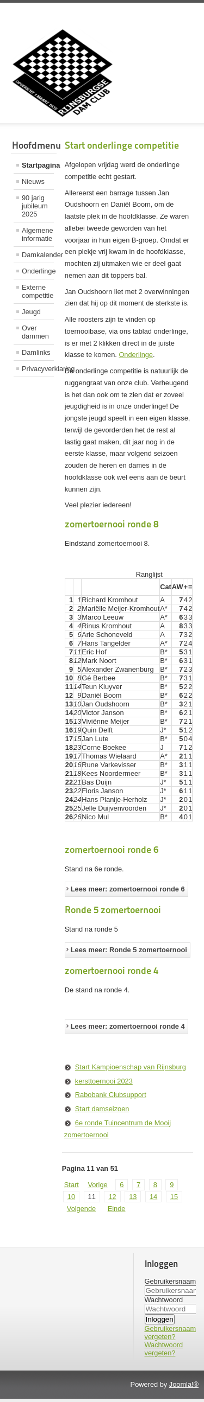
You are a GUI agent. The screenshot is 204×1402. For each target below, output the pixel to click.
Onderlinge (38, 271)
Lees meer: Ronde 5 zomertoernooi (129, 953)
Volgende (81, 1212)
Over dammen (35, 332)
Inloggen (160, 1322)
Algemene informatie (37, 234)
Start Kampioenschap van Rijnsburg (130, 1070)
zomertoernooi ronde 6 (111, 852)
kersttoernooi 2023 (104, 1084)
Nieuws (33, 181)
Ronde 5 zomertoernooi (113, 913)
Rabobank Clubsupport (110, 1098)
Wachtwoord (164, 1303)
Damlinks (36, 352)
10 (71, 1200)
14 (153, 1200)
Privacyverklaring (38, 369)
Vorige (97, 1188)
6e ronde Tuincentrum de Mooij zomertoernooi (117, 1132)
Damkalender (38, 255)
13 (133, 1200)
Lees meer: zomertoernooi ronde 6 (128, 892)
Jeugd (31, 312)
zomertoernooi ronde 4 (111, 973)
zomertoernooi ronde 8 (111, 524)
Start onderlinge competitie (122, 145)
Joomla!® (184, 1388)
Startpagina (38, 165)
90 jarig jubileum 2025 (35, 206)
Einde (117, 1212)
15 (174, 1200)
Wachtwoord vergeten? (164, 1352)
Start (71, 1188)
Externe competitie (37, 291)
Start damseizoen (102, 1112)
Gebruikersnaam (170, 1284)
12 (112, 1200)
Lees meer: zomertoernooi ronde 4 (128, 1029)
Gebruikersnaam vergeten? (170, 1336)
